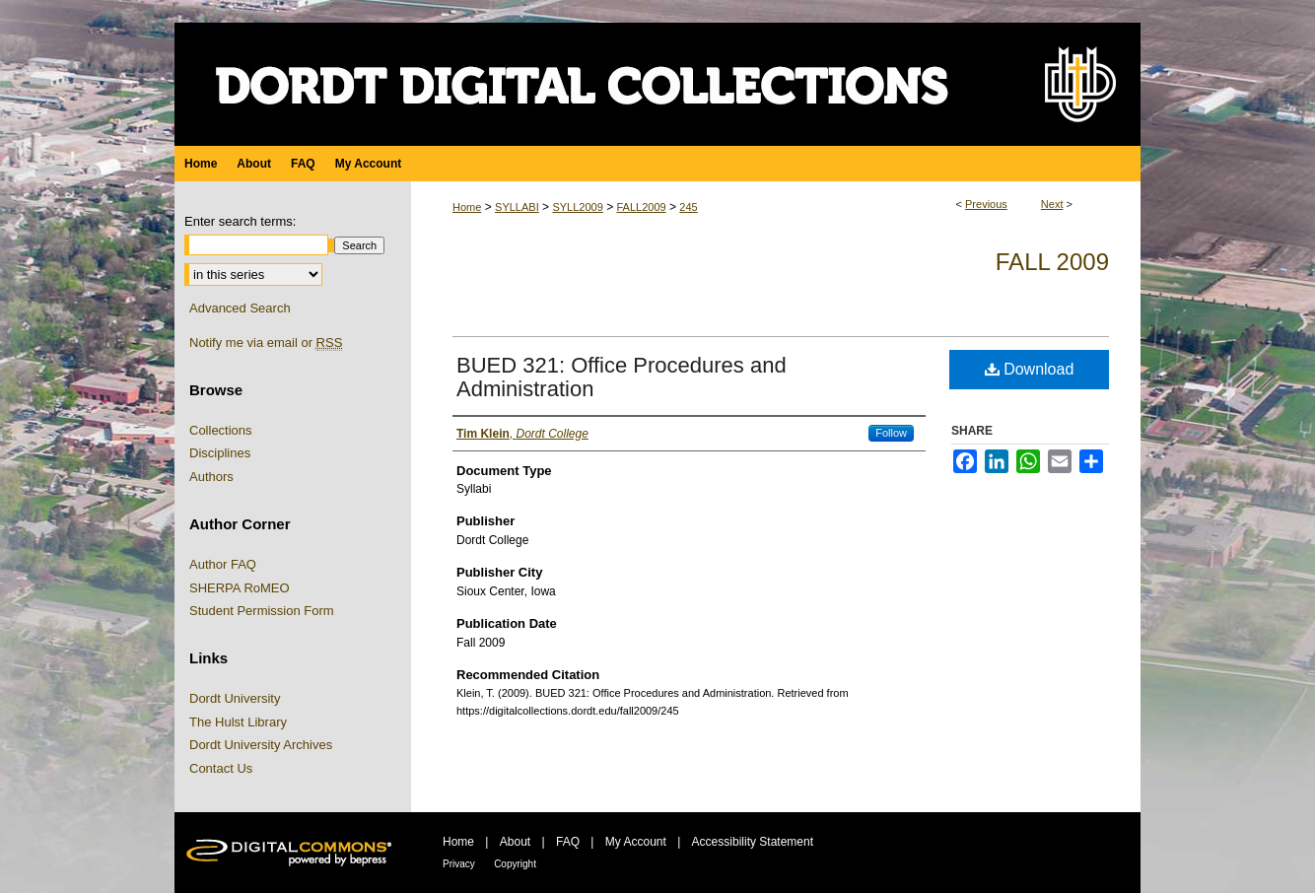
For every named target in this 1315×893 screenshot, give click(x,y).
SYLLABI (517, 207)
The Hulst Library (238, 722)
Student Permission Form (261, 610)
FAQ (568, 842)
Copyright (515, 864)
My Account (635, 842)
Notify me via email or (265, 343)
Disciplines (219, 453)
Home (466, 207)
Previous (986, 204)
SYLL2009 (577, 207)
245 (688, 207)
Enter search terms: (240, 221)
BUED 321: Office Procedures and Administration (621, 377)
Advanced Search (240, 308)
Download (1029, 369)
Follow (891, 433)
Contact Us (220, 768)
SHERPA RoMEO (239, 588)
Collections (220, 430)
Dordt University (234, 698)
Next (1052, 204)
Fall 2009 (1052, 261)
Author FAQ (222, 564)
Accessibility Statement (752, 842)
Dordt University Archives (260, 744)
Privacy (459, 864)
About (515, 842)
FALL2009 (640, 207)
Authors (211, 476)
